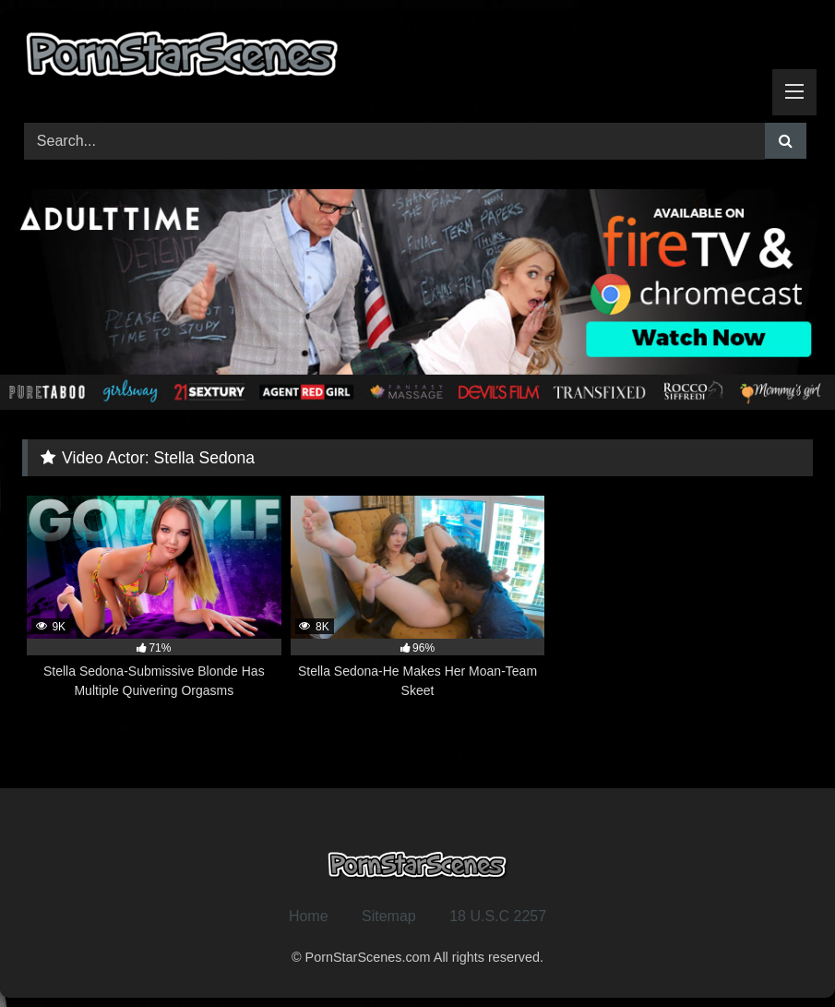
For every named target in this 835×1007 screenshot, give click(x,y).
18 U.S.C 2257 (497, 916)
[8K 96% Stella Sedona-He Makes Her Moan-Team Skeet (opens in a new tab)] (418, 598)
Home (308, 916)
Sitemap (389, 916)
